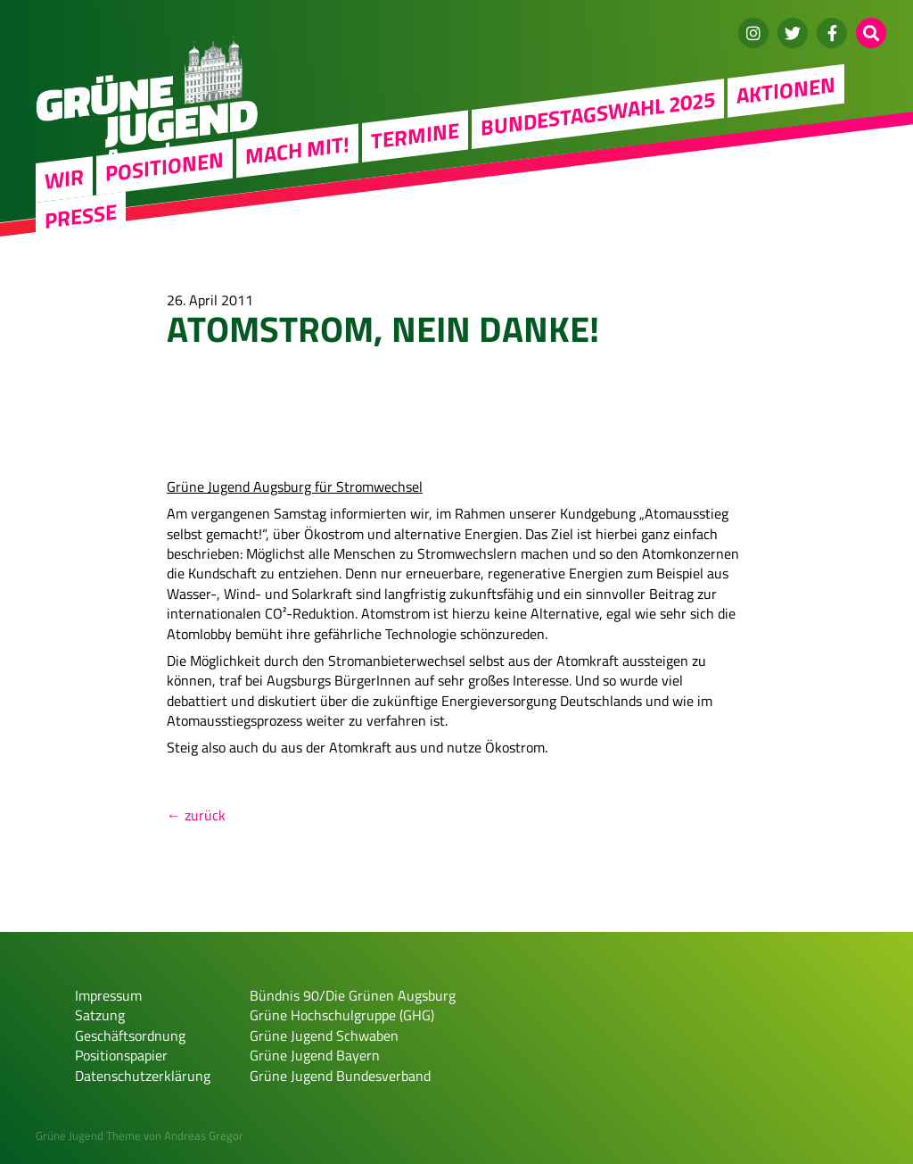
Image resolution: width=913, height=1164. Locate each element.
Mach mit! (297, 150)
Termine (415, 134)
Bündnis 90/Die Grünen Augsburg (353, 995)
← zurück (196, 815)
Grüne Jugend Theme (88, 1135)
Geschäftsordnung (130, 1035)
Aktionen (785, 90)
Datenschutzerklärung (142, 1075)
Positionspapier (121, 1055)
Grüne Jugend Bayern (315, 1055)
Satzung (100, 1015)
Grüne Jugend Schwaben (324, 1035)
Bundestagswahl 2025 (598, 112)
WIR (64, 178)
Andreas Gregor (203, 1135)
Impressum (108, 995)
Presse (81, 215)
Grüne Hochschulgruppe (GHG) (342, 1015)
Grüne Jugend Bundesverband (340, 1075)
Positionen (164, 166)
